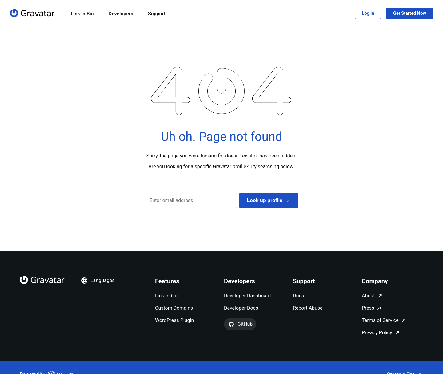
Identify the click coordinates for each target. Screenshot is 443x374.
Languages (97, 280)
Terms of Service (380, 320)
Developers (121, 14)
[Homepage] (32, 13)
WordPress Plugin (174, 320)
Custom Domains (174, 308)
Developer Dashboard (247, 296)
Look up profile (264, 200)
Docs (298, 296)
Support (157, 14)
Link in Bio (82, 14)
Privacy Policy (377, 333)
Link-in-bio (166, 296)
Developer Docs (241, 308)
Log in (368, 13)
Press (368, 308)
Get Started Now (409, 13)
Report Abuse (307, 308)
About (368, 296)
